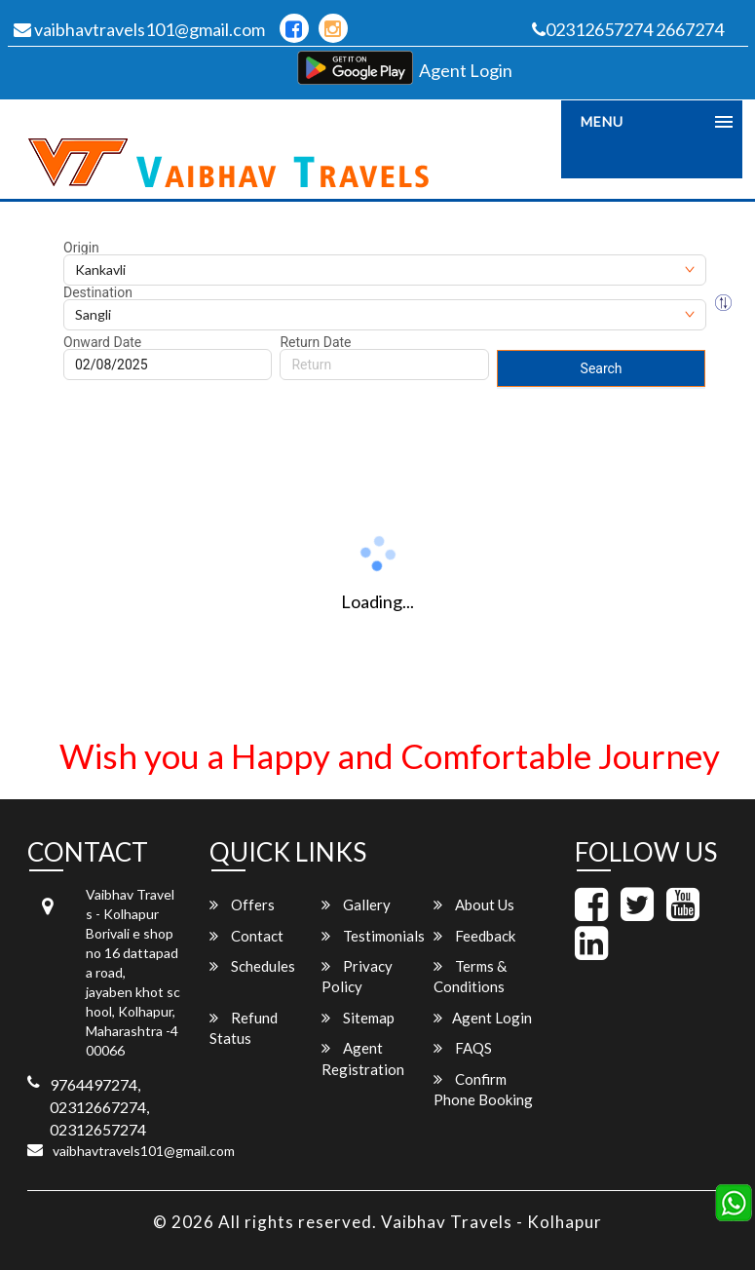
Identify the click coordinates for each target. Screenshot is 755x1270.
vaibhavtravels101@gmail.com (139, 29)
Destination (97, 292)
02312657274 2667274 (628, 29)
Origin (81, 247)
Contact (246, 935)
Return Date (315, 342)
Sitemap (358, 1017)
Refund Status (243, 1028)
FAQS (463, 1048)
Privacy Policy (357, 976)
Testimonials (373, 935)
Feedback (474, 935)
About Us (474, 904)
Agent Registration (362, 1058)
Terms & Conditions (470, 976)
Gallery (356, 904)
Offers (242, 904)
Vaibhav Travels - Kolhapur (491, 1222)
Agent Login (465, 70)
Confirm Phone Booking (483, 1089)
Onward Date (102, 342)
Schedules (252, 966)
